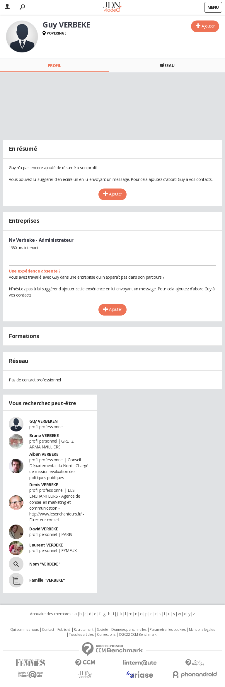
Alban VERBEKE (44, 454)
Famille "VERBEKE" (47, 580)
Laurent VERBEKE (46, 545)
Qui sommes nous (24, 630)
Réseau (167, 65)
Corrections (106, 635)
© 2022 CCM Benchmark (137, 635)
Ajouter (208, 26)
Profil (54, 65)
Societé (102, 630)
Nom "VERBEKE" (45, 564)
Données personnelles (128, 630)
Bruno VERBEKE (44, 435)
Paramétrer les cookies (167, 630)
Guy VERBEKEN (43, 421)
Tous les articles (81, 635)
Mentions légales (202, 630)
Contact (48, 630)
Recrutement (83, 630)
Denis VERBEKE (43, 484)
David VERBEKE (43, 529)
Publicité (63, 630)
